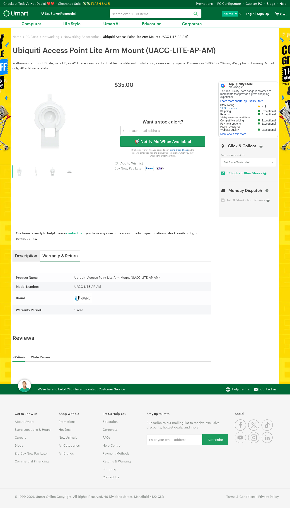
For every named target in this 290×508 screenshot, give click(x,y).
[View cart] (277, 14)
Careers (20, 437)
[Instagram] (254, 442)
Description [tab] (26, 255)
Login (250, 14)
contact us (74, 233)
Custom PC (254, 3)
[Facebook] (241, 429)
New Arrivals (68, 437)
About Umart (24, 421)
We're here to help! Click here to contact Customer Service (81, 389)
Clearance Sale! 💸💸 (74, 3)
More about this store (233, 134)
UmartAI (111, 23)
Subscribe (215, 439)
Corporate (192, 23)
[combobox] (155, 13)
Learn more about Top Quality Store (241, 101)
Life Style (71, 23)
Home (16, 37)
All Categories (69, 445)
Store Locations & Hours (33, 429)
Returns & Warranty (117, 461)
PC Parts (32, 37)
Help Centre (112, 445)
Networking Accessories (81, 37)
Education (152, 23)
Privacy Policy (268, 496)
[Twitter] (254, 429)
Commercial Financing (32, 461)
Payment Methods (116, 453)
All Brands (66, 453)
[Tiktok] (267, 429)
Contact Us (111, 477)
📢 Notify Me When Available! (163, 141)
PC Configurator (229, 3)
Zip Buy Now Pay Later (31, 453)
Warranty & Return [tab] (60, 255)
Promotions (204, 3)
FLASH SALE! (100, 3)
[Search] (195, 14)
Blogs (271, 3)
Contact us (268, 389)
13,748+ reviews (228, 108)
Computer (31, 23)
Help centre (240, 389)
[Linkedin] (267, 442)
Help (283, 3)
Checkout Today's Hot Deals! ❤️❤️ (29, 3)
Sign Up (262, 14)
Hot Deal (65, 429)
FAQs (106, 437)
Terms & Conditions (178, 150)
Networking (50, 37)
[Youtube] (241, 442)
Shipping (109, 469)
